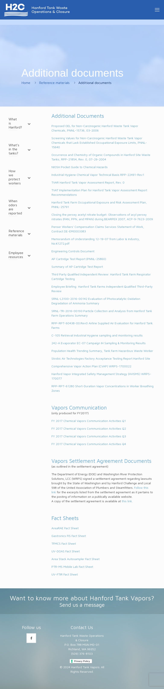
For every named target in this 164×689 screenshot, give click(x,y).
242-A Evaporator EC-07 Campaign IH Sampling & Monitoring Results (98, 343)
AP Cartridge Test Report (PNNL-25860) (78, 259)
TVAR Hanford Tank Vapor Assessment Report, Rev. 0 (87, 182)
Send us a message (82, 605)
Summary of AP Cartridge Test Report (77, 266)
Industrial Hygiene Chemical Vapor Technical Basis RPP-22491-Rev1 (97, 174)
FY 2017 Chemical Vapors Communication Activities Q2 (88, 428)
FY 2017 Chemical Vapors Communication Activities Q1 (88, 421)
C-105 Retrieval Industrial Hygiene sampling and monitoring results (97, 335)
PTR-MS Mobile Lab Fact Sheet (72, 566)
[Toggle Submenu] (29, 124)
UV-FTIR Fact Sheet (64, 574)
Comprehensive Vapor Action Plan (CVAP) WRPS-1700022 (91, 366)
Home (25, 83)
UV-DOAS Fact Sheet (65, 551)
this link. (127, 501)
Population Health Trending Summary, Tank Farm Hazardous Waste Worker (102, 351)
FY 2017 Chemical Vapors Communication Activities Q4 (88, 444)
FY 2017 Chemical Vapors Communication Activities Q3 (88, 436)
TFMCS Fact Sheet (63, 543)
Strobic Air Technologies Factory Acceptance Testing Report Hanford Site (100, 358)
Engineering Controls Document (72, 251)
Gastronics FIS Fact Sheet (68, 536)
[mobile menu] (157, 9)
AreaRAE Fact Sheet (65, 528)
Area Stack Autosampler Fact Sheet (75, 559)
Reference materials (54, 83)
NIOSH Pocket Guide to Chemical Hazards (79, 167)
